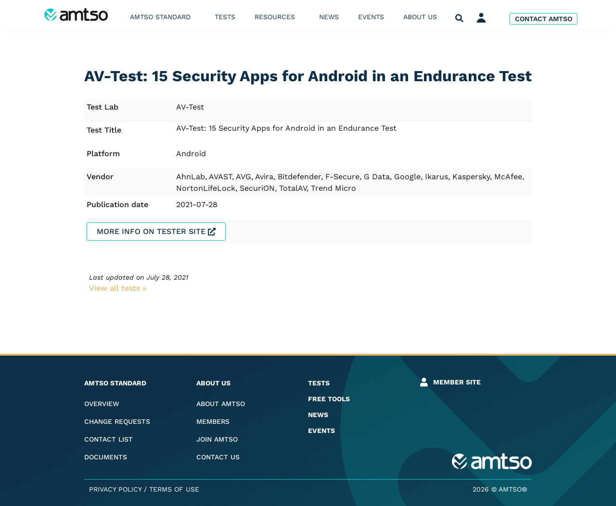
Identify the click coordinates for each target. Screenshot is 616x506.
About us (422, 17)
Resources (277, 17)
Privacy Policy (115, 489)
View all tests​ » (117, 288)
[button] (459, 18)
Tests (225, 17)
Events (371, 17)
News (329, 17)
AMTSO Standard (162, 17)
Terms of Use (174, 489)
